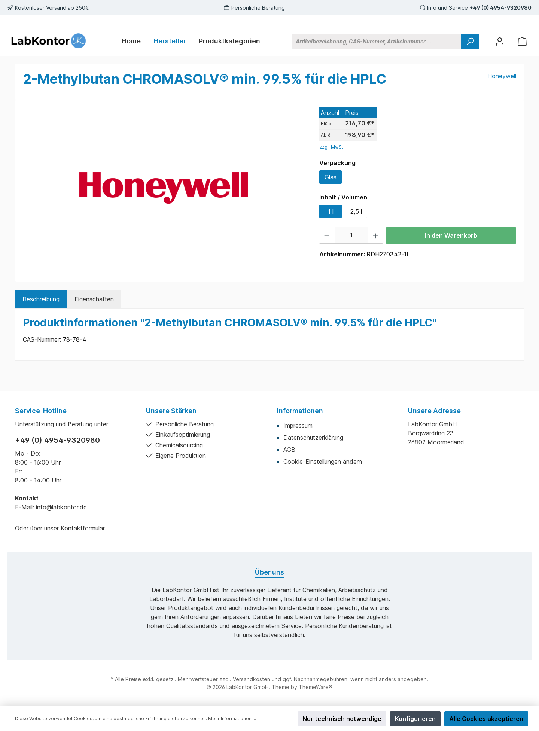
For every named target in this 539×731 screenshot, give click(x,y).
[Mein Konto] (499, 41)
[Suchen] (470, 41)
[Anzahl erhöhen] (375, 235)
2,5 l (356, 211)
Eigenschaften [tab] (94, 299)
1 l (331, 211)
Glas (331, 177)
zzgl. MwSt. (331, 147)
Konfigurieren (415, 718)
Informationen (300, 411)
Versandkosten (251, 679)
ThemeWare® (315, 687)
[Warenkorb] (522, 41)
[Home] (131, 41)
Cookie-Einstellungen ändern (322, 461)
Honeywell (501, 76)
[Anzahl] (351, 235)
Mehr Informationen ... (232, 718)
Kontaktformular (82, 528)
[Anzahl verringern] (327, 235)
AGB (289, 449)
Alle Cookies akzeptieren (486, 718)
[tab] (41, 299)
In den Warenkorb (451, 235)
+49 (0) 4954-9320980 (500, 7)
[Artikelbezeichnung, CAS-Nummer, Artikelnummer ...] (377, 41)
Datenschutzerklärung (313, 437)
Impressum (298, 425)
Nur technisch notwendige (342, 718)
